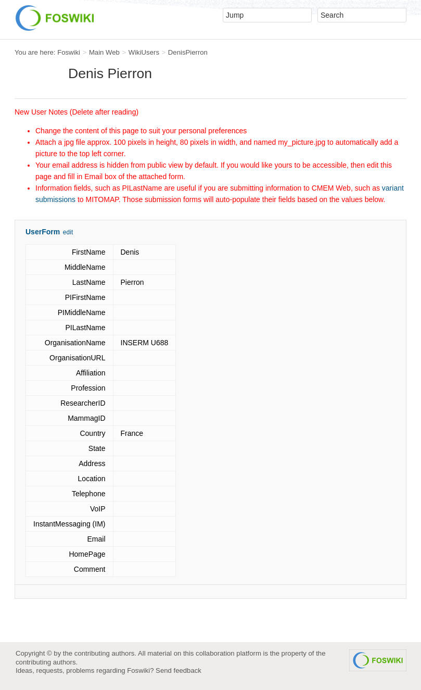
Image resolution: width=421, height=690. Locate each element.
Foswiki (68, 52)
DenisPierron (188, 52)
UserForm (42, 232)
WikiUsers (144, 52)
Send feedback (178, 670)
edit (68, 232)
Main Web (104, 52)
